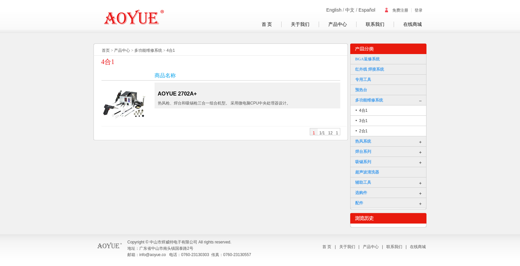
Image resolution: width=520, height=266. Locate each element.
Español (366, 10)
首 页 (267, 24)
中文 (350, 10)
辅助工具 (363, 182)
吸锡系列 (363, 162)
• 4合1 (361, 110)
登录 (418, 10)
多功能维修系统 (148, 50)
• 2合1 (361, 131)
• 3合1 (361, 120)
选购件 (361, 192)
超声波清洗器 (367, 172)
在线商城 (412, 24)
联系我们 (375, 24)
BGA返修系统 (367, 59)
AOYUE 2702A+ (177, 94)
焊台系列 (363, 151)
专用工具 (363, 79)
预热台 (361, 90)
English (334, 10)
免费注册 (396, 10)
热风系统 (363, 141)
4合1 (170, 50)
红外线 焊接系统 (369, 69)
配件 (359, 203)
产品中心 (337, 24)
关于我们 (300, 24)
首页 (106, 50)
